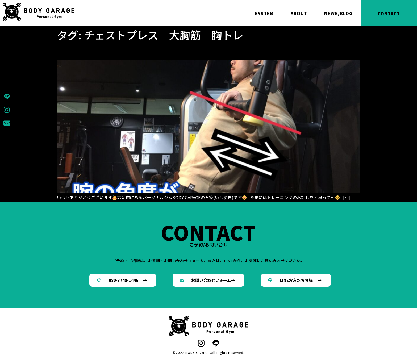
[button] (122, 280)
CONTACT (389, 13)
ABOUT (299, 13)
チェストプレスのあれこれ (108, 50)
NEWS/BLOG (338, 13)
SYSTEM (264, 13)
